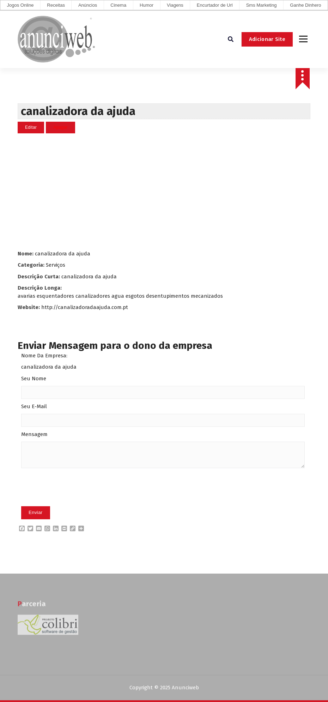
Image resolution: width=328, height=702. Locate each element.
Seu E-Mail (34, 406)
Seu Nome (33, 378)
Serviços (55, 265)
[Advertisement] (164, 191)
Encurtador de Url (215, 5)
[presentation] (74, 498)
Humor (146, 5)
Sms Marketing (261, 5)
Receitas (56, 5)
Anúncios (87, 5)
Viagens (175, 5)
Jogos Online (20, 5)
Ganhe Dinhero (305, 5)
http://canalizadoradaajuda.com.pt (84, 307)
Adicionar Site (267, 39)
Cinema (118, 5)
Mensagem (34, 434)
